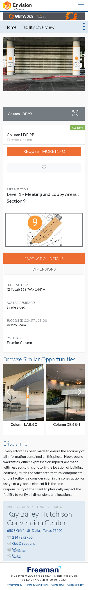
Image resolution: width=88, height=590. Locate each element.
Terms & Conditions (37, 584)
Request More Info (44, 151)
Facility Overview (37, 27)
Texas (40, 507)
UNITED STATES (18, 507)
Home (10, 27)
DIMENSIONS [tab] (44, 269)
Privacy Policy (14, 584)
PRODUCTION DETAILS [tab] (44, 258)
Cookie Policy (75, 584)
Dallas (58, 507)
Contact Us (58, 584)
